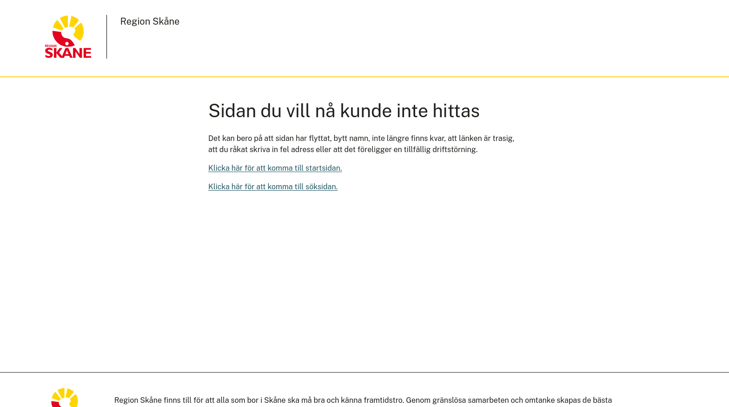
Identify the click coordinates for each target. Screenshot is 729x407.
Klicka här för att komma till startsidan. (275, 168)
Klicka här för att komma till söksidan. (273, 186)
